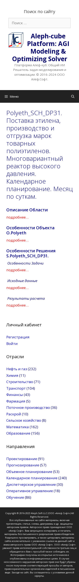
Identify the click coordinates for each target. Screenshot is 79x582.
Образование (18, 433)
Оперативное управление (29, 490)
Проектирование (21, 458)
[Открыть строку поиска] (73, 96)
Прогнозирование (22, 465)
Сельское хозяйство (23, 420)
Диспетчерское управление (31, 484)
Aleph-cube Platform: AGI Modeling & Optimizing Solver (40, 47)
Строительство (19, 381)
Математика (17, 426)
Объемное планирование (29, 471)
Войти (12, 343)
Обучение (15, 497)
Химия (12, 375)
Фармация (15, 401)
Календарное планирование (32, 477)
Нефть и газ (16, 368)
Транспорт (16, 388)
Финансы (14, 394)
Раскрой (13, 414)
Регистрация (17, 337)
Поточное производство (28, 407)
